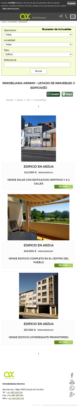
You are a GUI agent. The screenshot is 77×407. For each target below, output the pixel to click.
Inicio (4, 22)
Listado (55, 94)
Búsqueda (23, 22)
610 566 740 (16, 398)
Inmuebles (12, 22)
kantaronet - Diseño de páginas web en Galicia (60, 405)
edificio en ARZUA (38, 166)
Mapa (69, 94)
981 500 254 (14, 392)
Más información (10, 8)
